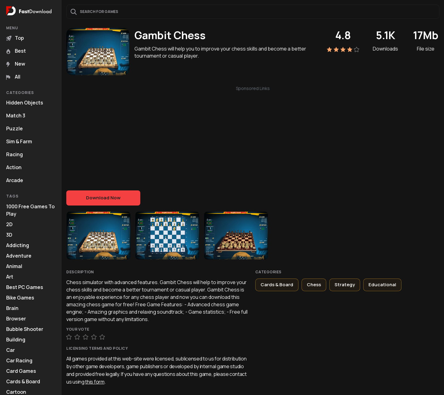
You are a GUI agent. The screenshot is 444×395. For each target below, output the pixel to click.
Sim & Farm (19, 141)
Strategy (345, 284)
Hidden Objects (24, 102)
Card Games (21, 371)
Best (16, 50)
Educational (382, 284)
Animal (14, 266)
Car (10, 350)
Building (15, 339)
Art (9, 276)
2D (9, 224)
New (15, 63)
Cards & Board (23, 381)
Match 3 (15, 115)
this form (94, 381)
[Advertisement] (253, 135)
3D (9, 234)
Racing (14, 154)
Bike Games (20, 297)
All (13, 76)
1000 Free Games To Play (30, 210)
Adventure (18, 255)
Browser (16, 318)
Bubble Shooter (24, 329)
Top (15, 38)
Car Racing (19, 360)
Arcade (14, 180)
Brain (12, 308)
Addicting (17, 245)
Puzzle (14, 128)
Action (14, 167)
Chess (314, 284)
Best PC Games (24, 287)
